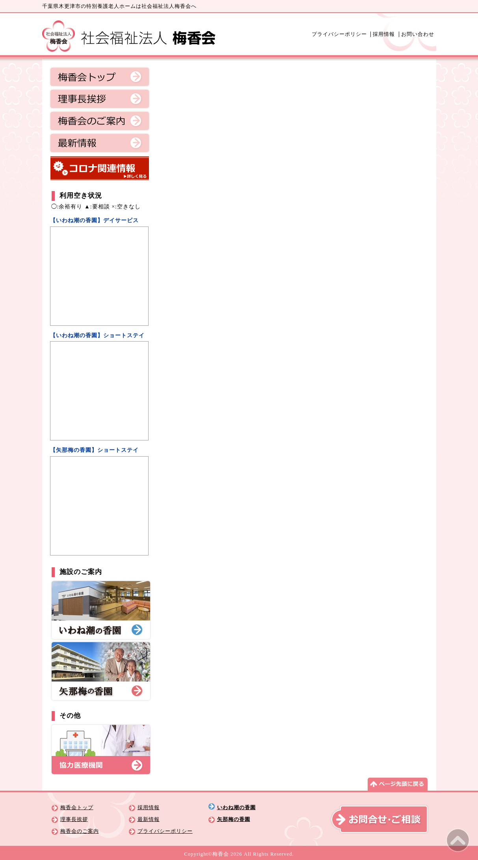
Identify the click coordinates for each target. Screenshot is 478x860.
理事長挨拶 (99, 99)
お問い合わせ (417, 34)
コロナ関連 (99, 168)
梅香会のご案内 (99, 121)
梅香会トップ (99, 77)
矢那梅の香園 (233, 819)
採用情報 (384, 34)
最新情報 (99, 143)
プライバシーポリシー (339, 34)
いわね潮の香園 (236, 807)
